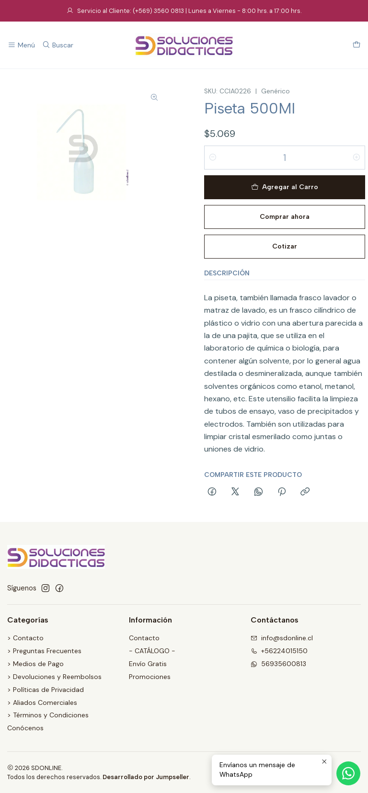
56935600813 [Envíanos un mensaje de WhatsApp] (278, 663)
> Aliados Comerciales (42, 702)
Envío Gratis (148, 663)
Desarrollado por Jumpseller (146, 777)
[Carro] (356, 45)
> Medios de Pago (35, 663)
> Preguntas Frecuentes (44, 650)
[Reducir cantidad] (213, 157)
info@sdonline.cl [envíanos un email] (282, 638)
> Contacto (25, 638)
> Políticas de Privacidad (45, 689)
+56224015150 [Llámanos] (279, 650)
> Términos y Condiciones (48, 715)
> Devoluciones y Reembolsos (54, 676)
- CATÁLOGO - (152, 650)
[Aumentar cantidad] (356, 157)
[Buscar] (57, 45)
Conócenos (25, 728)
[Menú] (21, 45)
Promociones (150, 676)
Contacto (144, 638)
